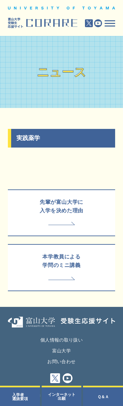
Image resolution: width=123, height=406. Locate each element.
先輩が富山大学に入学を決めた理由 (61, 206)
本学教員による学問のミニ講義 (61, 261)
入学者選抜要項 (20, 397)
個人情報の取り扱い (61, 340)
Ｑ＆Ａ (103, 397)
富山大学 (61, 350)
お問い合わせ (61, 361)
